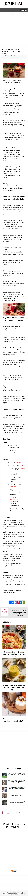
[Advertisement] (14, 30)
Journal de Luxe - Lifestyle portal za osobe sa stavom (16, 892)
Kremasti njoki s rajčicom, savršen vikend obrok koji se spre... (14, 654)
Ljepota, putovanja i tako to (14, 813)
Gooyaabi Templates (14, 894)
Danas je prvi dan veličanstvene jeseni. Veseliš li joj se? (16, 794)
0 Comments (21, 56)
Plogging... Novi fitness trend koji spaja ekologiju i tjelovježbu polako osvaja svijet (17, 775)
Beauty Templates (14, 893)
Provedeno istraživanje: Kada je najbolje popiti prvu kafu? (16, 801)
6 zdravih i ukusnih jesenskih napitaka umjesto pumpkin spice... (14, 687)
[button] (23, 10)
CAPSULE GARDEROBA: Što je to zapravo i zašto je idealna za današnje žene (16, 782)
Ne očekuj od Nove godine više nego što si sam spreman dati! (17, 787)
